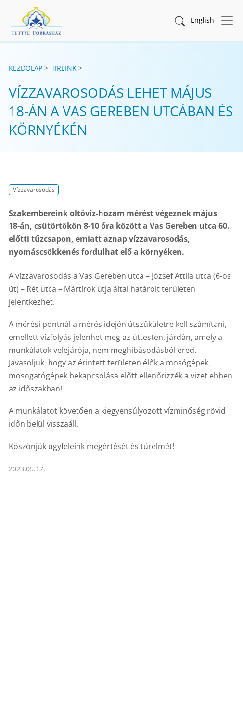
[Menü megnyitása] (224, 21)
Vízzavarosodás (34, 189)
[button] (179, 20)
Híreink (63, 68)
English (202, 20)
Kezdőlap (25, 68)
